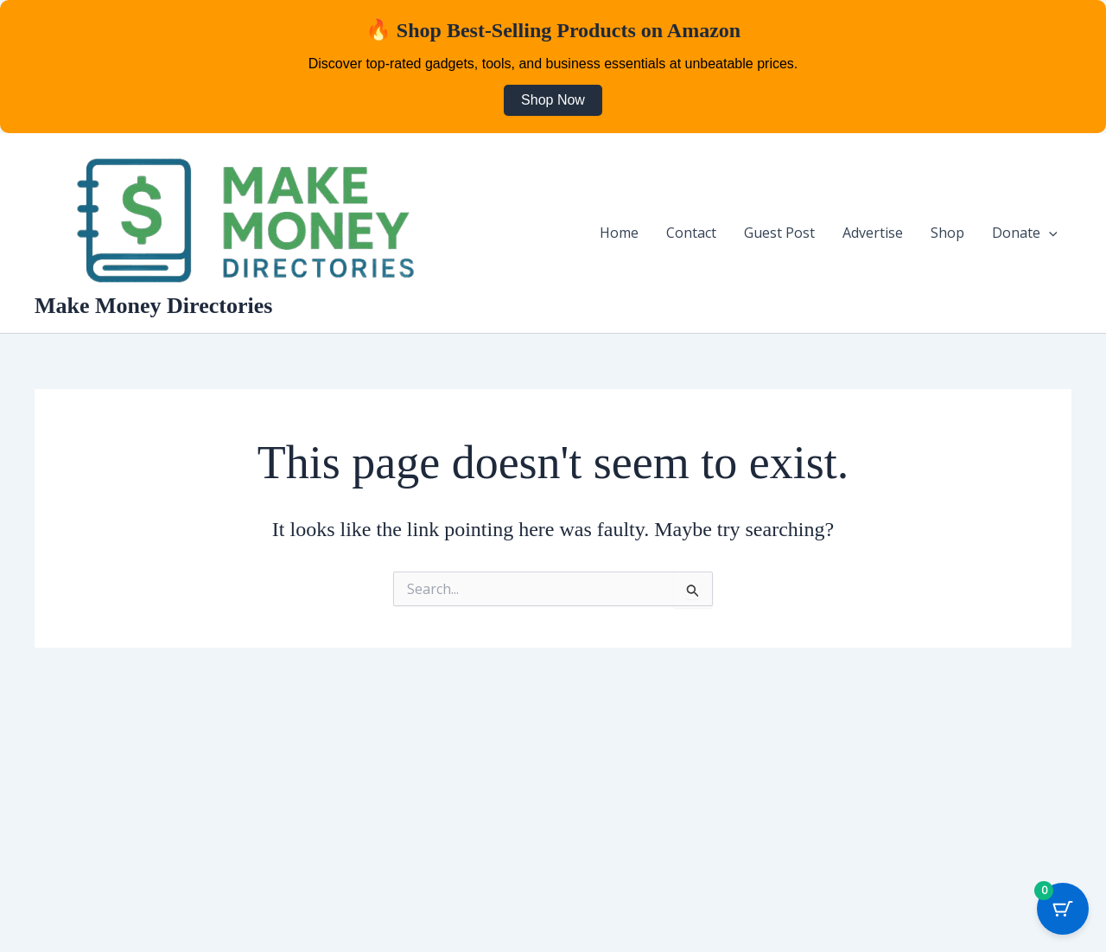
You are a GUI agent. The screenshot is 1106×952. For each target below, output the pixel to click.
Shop (947, 232)
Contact (691, 232)
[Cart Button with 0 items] (1063, 909)
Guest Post (779, 232)
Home (619, 232)
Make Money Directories (153, 305)
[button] (1049, 232)
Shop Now (553, 100)
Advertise (872, 232)
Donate (1025, 232)
